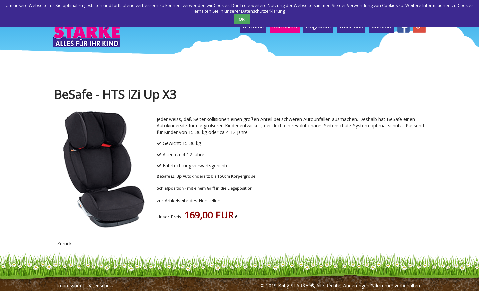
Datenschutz (100, 285)
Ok (242, 19)
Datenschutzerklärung (263, 11)
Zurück (64, 243)
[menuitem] (403, 31)
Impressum (69, 285)
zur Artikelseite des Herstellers (189, 200)
